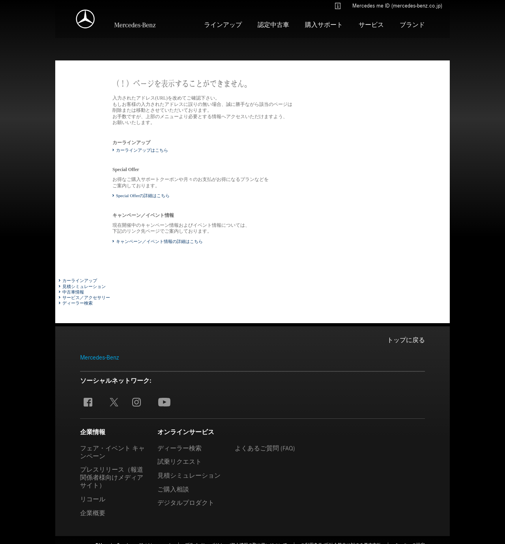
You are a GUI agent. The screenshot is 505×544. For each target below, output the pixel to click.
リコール (92, 499)
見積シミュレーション (84, 286)
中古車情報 (73, 291)
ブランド (412, 25)
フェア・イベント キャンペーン (112, 452)
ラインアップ (223, 25)
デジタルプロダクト (185, 503)
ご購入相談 (173, 489)
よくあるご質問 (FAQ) (265, 448)
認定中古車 (273, 25)
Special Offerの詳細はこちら (143, 195)
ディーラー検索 (77, 303)
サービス (371, 25)
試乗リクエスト (179, 462)
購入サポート (324, 25)
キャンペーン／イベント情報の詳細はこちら (159, 241)
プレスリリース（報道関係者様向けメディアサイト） (111, 478)
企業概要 (92, 513)
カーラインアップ (79, 280)
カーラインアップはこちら (142, 149)
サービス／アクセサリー (86, 297)
